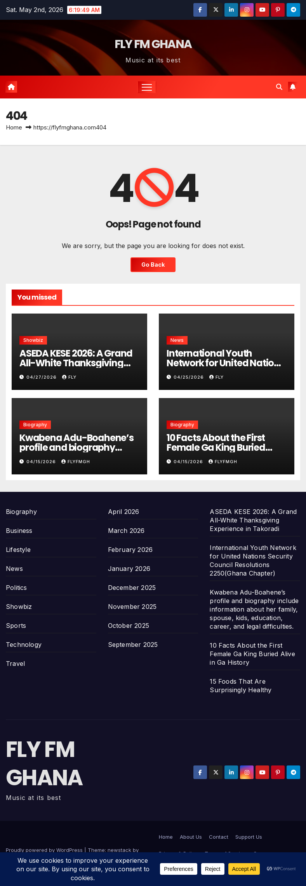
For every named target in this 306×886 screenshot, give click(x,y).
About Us (191, 837)
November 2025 (132, 606)
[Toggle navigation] (146, 87)
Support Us (248, 837)
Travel (15, 663)
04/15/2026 (41, 461)
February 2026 (130, 549)
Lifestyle (18, 549)
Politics (16, 587)
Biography (35, 424)
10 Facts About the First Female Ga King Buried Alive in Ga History (216, 447)
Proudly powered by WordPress (45, 850)
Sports (16, 625)
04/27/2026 (42, 377)
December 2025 (132, 587)
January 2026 (129, 568)
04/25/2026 (189, 377)
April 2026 (123, 511)
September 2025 (133, 644)
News (177, 340)
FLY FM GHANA (153, 44)
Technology (24, 644)
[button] (279, 87)
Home (14, 127)
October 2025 (128, 625)
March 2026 (126, 530)
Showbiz (33, 340)
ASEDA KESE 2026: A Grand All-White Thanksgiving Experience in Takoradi (75, 363)
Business (19, 530)
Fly (69, 377)
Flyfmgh (75, 461)
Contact (218, 837)
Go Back (153, 264)
